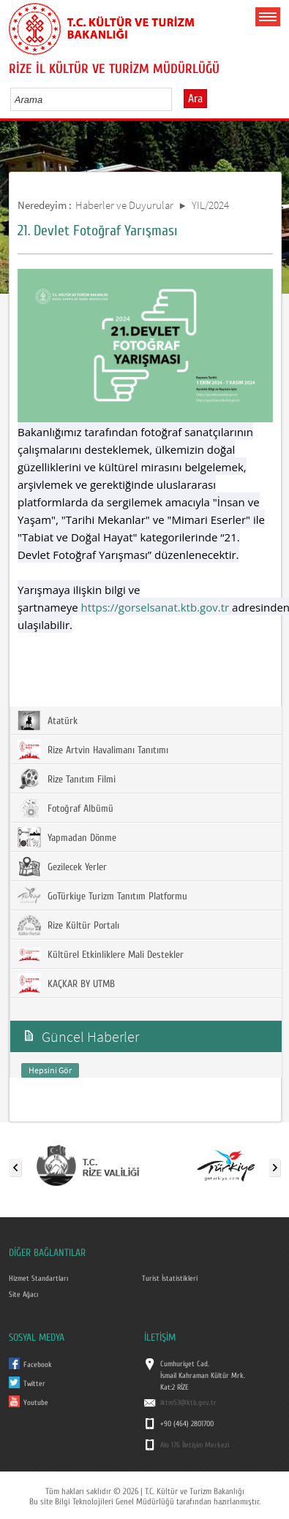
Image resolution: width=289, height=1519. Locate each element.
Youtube (35, 1402)
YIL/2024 (210, 205)
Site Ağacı (23, 1294)
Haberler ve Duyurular (124, 205)
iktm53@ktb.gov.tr (188, 1402)
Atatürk (48, 720)
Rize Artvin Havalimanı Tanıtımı (93, 749)
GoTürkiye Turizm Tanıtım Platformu (102, 896)
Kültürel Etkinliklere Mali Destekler (101, 954)
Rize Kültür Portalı (68, 925)
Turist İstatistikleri (170, 1278)
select (176, 99)
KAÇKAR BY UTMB (66, 983)
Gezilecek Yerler (62, 866)
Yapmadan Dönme (67, 837)
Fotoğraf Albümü (65, 808)
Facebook (37, 1364)
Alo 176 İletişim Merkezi (194, 1445)
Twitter (34, 1383)
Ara (195, 98)
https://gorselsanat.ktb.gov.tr (155, 607)
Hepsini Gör (50, 1070)
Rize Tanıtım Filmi (67, 779)
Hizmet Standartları (38, 1278)
